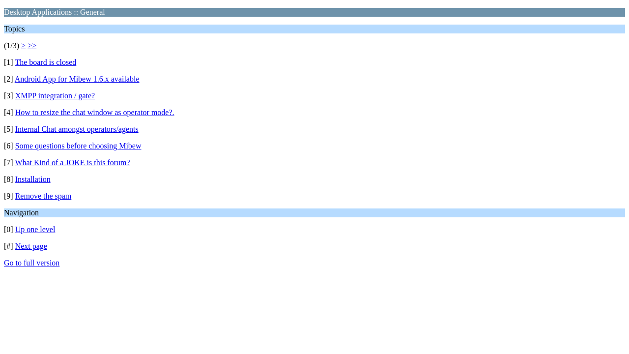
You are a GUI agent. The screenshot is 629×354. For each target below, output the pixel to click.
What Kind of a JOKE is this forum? (72, 162)
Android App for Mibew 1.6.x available (77, 79)
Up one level (35, 229)
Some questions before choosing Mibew (78, 146)
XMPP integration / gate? (55, 95)
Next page (31, 246)
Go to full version (31, 263)
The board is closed (45, 62)
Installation (33, 179)
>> (32, 45)
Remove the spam (43, 196)
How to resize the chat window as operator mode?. (94, 112)
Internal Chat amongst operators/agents (77, 129)
